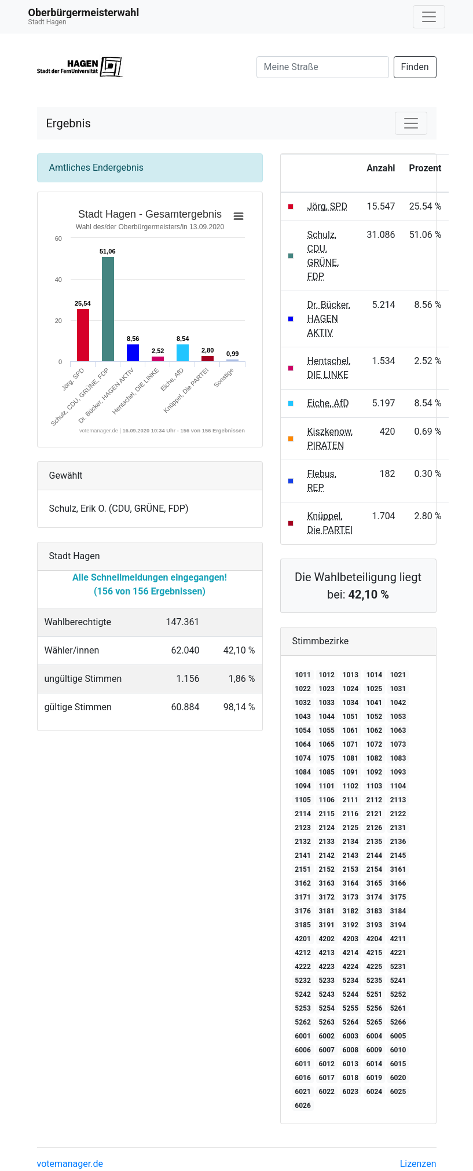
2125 (351, 828)
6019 (374, 1078)
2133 (326, 842)
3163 (326, 883)
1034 (351, 703)
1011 (303, 675)
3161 (398, 869)
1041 (374, 703)
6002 (326, 1036)
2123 (303, 828)
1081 (351, 758)
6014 (374, 1064)
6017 (326, 1078)
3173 (351, 897)
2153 (351, 869)
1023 (326, 689)
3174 (374, 897)
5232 (303, 981)
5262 (303, 1022)
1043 (303, 717)
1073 (398, 744)
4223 (326, 967)
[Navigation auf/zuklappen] (429, 16)
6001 (303, 1036)
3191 (326, 925)
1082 (374, 758)
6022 (326, 1092)
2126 (374, 828)
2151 (303, 869)
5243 (326, 994)
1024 (351, 689)
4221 (398, 953)
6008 (351, 1050)
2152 (326, 869)
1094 (303, 786)
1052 (374, 717)
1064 (303, 744)
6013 (351, 1064)
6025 (398, 1092)
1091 (351, 772)
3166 (398, 883)
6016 (303, 1078)
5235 (374, 981)
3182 (351, 911)
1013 (351, 675)
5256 (374, 1008)
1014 (374, 675)
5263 (326, 1022)
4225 (374, 967)
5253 (303, 1008)
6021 (303, 1092)
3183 (374, 911)
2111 (351, 800)
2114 (303, 814)
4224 (351, 967)
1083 (398, 758)
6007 (326, 1050)
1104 (398, 786)
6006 (303, 1050)
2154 (374, 869)
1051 (351, 717)
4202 (326, 939)
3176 (303, 911)
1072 (374, 744)
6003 (351, 1036)
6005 (398, 1036)
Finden (415, 66)
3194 (398, 925)
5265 (374, 1022)
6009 (374, 1050)
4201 (303, 939)
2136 (398, 842)
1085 (326, 772)
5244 (351, 994)
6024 (374, 1092)
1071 (351, 744)
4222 (303, 967)
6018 (351, 1078)
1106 (326, 800)
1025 (374, 689)
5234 (351, 981)
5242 (303, 994)
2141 (303, 855)
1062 (374, 730)
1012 (326, 675)
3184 (398, 911)
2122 (398, 814)
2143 (351, 855)
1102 (351, 786)
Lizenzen (418, 1163)
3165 (374, 883)
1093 (398, 772)
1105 (303, 800)
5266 (398, 1022)
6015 (398, 1064)
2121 (374, 814)
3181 (326, 911)
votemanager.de (70, 1163)
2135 (374, 842)
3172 (326, 897)
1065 (326, 744)
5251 (374, 994)
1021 (398, 675)
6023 (351, 1092)
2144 (374, 855)
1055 (326, 730)
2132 (303, 842)
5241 (398, 981)
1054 (303, 730)
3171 (303, 897)
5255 (351, 1008)
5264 (351, 1022)
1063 (398, 730)
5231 (398, 967)
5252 (398, 994)
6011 (303, 1064)
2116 (351, 814)
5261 (398, 1008)
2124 (326, 828)
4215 (374, 953)
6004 (374, 1036)
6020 (398, 1078)
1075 (326, 758)
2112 (374, 800)
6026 (303, 1106)
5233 (326, 981)
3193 (374, 925)
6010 (398, 1050)
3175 (398, 897)
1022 (303, 689)
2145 (398, 855)
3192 (351, 925)
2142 (326, 855)
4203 (351, 939)
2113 (398, 800)
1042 (398, 703)
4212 (303, 953)
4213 (326, 953)
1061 (351, 730)
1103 (374, 786)
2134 (351, 842)
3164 (351, 883)
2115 (326, 814)
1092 (374, 772)
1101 (326, 786)
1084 (303, 772)
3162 (303, 883)
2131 (398, 828)
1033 (326, 703)
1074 (303, 758)
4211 (398, 939)
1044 (326, 717)
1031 (398, 689)
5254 (326, 1008)
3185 (303, 925)
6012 (326, 1064)
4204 (374, 939)
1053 (398, 717)
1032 (303, 703)
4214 (351, 953)
